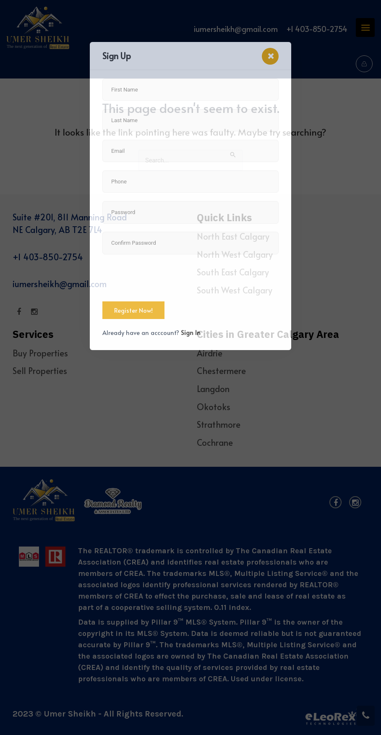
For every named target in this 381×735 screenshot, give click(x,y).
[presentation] (166, 278)
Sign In (191, 332)
